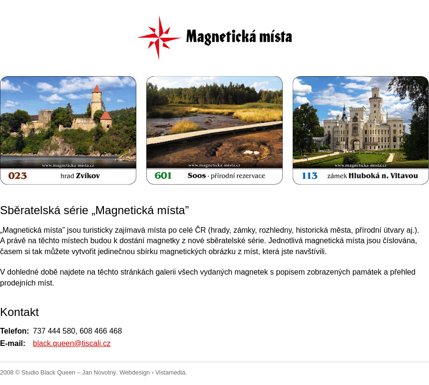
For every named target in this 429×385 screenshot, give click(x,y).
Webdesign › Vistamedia (152, 372)
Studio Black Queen (48, 372)
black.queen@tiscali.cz (72, 343)
